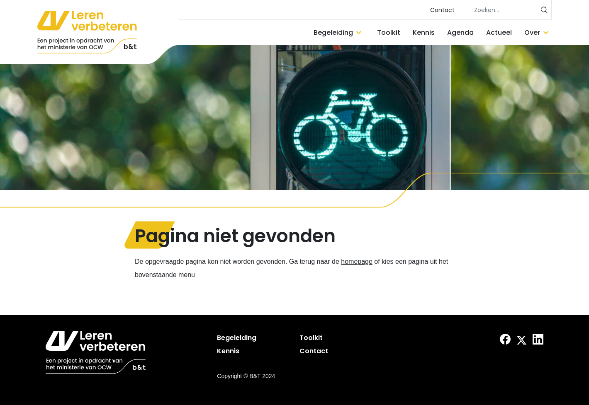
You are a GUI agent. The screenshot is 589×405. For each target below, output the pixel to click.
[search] (510, 10)
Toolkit (388, 32)
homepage (356, 261)
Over (532, 32)
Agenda (460, 32)
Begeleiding (333, 32)
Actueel (499, 32)
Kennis (424, 32)
